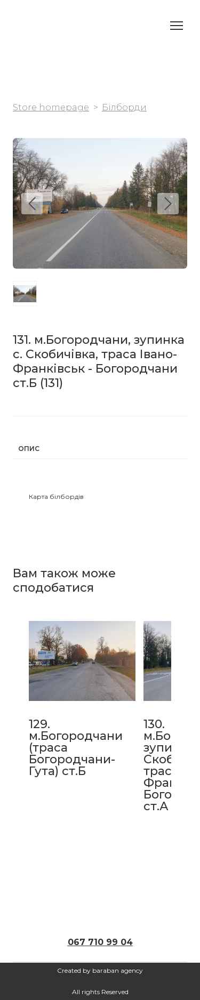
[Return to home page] (23, 25)
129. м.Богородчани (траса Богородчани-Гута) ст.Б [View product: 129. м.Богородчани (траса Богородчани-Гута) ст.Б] (76, 748)
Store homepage (51, 107)
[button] (56, 496)
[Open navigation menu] (176, 25)
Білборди (124, 107)
